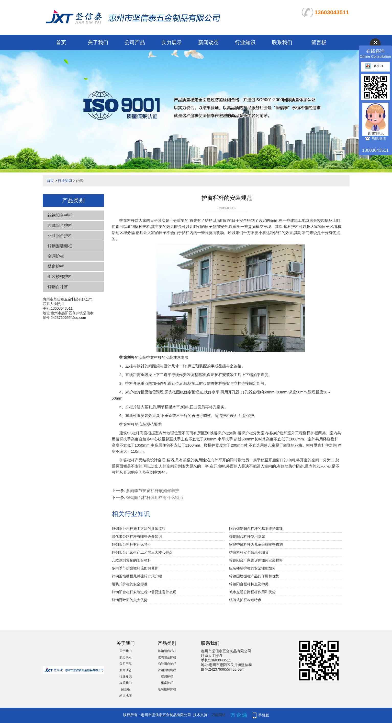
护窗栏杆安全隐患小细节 (248, 552)
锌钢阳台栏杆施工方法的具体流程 (138, 529)
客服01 (374, 66)
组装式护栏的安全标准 (130, 584)
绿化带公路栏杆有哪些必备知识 (137, 536)
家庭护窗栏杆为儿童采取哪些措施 (256, 544)
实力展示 (171, 42)
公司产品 (135, 42)
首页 (61, 42)
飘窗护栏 (56, 266)
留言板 (319, 42)
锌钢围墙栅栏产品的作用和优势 (254, 576)
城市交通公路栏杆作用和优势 (252, 592)
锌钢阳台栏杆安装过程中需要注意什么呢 (144, 592)
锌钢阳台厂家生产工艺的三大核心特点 (142, 552)
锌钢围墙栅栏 (60, 246)
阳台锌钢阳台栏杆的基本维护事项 (256, 529)
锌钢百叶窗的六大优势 (130, 600)
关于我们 (98, 42)
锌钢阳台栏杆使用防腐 (247, 536)
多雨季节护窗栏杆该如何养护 (152, 490)
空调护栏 (56, 256)
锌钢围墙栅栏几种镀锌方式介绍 (137, 576)
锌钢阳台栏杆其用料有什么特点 (154, 497)
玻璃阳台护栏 (60, 225)
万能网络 (218, 715)
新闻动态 (208, 42)
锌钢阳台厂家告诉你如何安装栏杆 (256, 560)
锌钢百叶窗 (58, 287)
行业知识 (245, 42)
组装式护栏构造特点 (245, 600)
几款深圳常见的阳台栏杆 (131, 560)
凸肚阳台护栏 (60, 236)
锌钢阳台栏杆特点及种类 (248, 584)
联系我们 (282, 42)
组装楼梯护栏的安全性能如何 (252, 568)
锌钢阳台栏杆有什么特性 (131, 544)
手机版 (263, 715)
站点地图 (125, 695)
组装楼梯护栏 (60, 276)
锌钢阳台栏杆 (60, 215)
